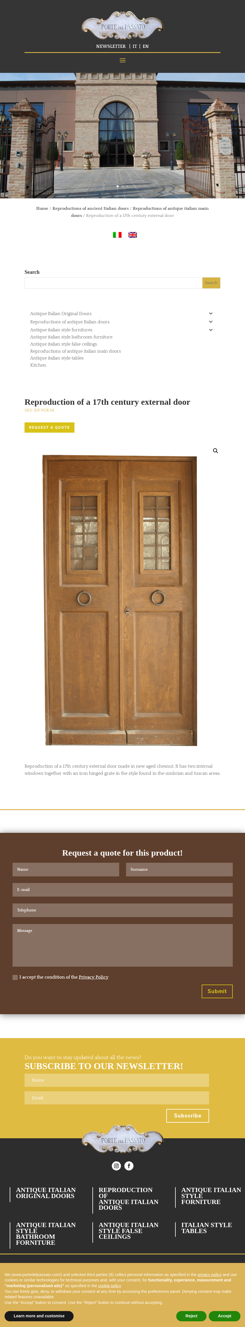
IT (135, 46)
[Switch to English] (132, 235)
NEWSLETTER (111, 46)
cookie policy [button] (109, 1285)
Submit (217, 991)
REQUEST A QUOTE (49, 427)
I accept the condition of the (60, 977)
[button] (215, 451)
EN (146, 46)
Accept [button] (224, 1316)
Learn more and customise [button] (39, 1316)
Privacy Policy (93, 977)
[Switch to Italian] (117, 235)
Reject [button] (191, 1316)
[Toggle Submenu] (210, 313)
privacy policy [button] (210, 1274)
